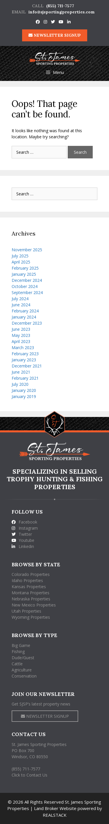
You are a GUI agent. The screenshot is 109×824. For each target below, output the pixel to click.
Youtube (23, 540)
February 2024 (25, 311)
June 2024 (21, 304)
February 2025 (25, 268)
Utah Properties (26, 611)
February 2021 (25, 378)
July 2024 (20, 298)
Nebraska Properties (31, 599)
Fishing (18, 651)
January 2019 (24, 396)
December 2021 (27, 366)
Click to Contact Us (29, 775)
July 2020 (20, 384)
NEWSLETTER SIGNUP (54, 35)
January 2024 (24, 317)
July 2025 (20, 256)
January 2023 (24, 360)
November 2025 (27, 249)
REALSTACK (55, 815)
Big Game (21, 645)
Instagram (25, 528)
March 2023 (23, 347)
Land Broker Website (55, 808)
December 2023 (27, 323)
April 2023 (21, 341)
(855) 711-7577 (60, 5)
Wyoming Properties (31, 617)
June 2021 (21, 372)
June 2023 (21, 329)
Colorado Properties (31, 574)
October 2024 (24, 286)
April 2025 (21, 262)
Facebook (24, 522)
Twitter (22, 534)
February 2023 (25, 353)
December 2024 (27, 280)
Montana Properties (30, 592)
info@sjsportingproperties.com (61, 12)
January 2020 (24, 390)
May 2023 (21, 335)
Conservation (24, 676)
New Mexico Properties (34, 605)
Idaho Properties (27, 580)
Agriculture (22, 670)
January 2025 (24, 274)
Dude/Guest (23, 657)
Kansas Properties (29, 586)
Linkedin (23, 546)
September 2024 (27, 292)
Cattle (17, 663)
